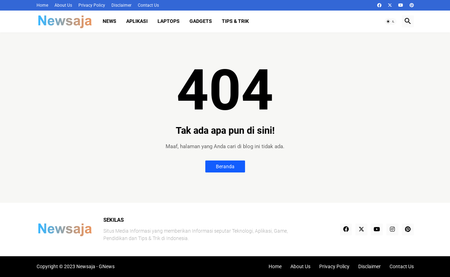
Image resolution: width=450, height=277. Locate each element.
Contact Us (148, 5)
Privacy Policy (91, 5)
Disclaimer (121, 5)
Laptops (169, 21)
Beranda (225, 166)
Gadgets (200, 21)
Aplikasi (137, 21)
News (109, 21)
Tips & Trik (235, 21)
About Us (63, 5)
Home (42, 5)
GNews (107, 266)
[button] (391, 21)
